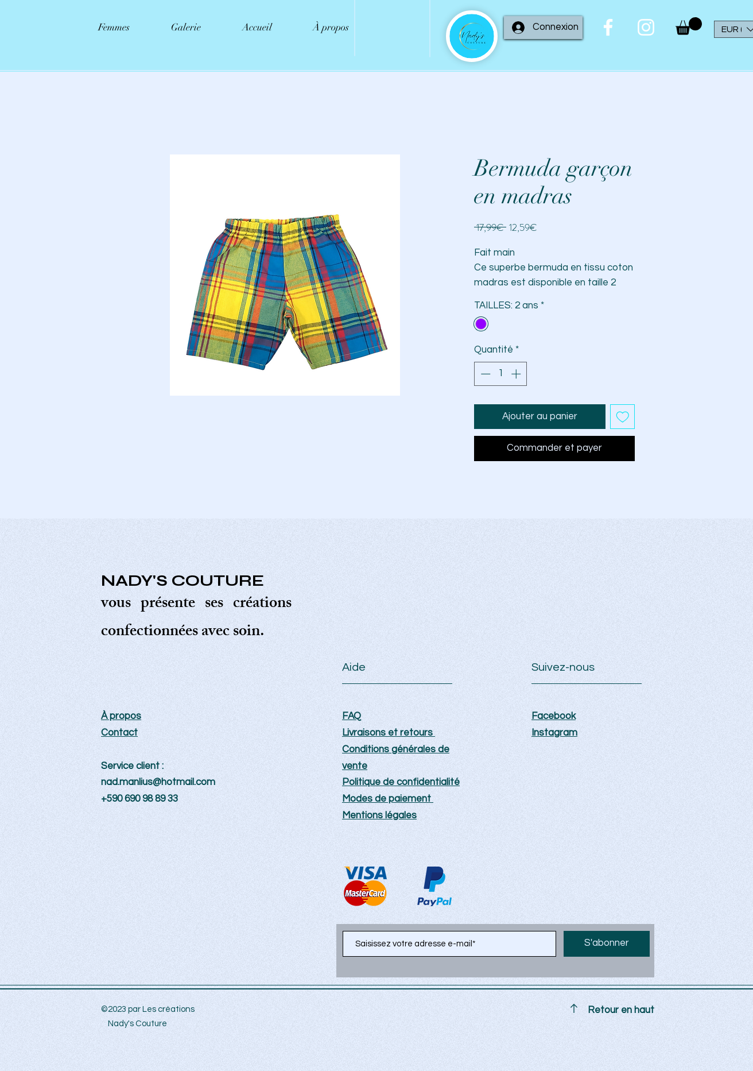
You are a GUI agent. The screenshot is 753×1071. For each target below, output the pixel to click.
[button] (689, 26)
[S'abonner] (607, 944)
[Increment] (517, 373)
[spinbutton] (501, 373)
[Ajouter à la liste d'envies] (622, 417)
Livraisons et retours (388, 733)
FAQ (351, 716)
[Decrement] (484, 373)
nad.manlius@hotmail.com (158, 782)
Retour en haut (621, 1010)
